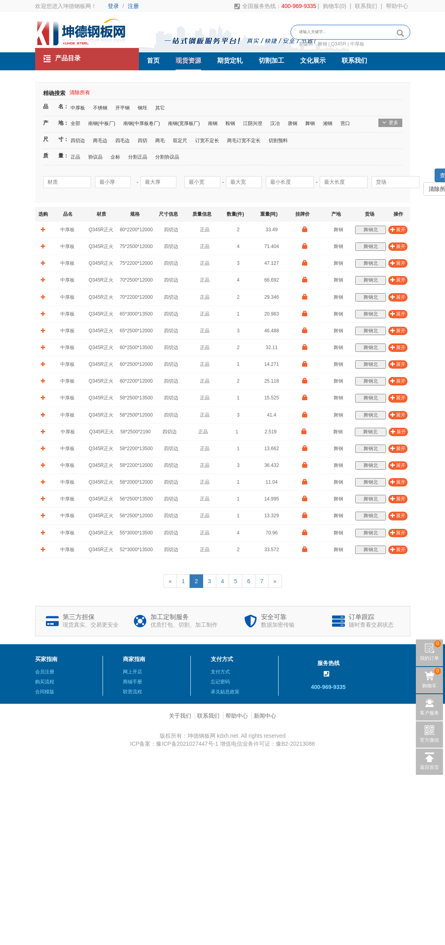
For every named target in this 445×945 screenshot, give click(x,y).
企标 (115, 157)
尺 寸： (56, 139)
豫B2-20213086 (295, 744)
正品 (75, 157)
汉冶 (275, 123)
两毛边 (100, 140)
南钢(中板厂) (101, 123)
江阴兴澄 (252, 123)
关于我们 (180, 716)
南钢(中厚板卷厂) (141, 123)
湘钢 (327, 123)
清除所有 (79, 92)
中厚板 (78, 108)
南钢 (213, 123)
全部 (75, 123)
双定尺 (180, 140)
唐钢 (292, 123)
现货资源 (188, 60)
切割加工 (271, 60)
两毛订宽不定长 (244, 140)
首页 (153, 60)
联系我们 (366, 6)
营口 (345, 123)
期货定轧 (230, 60)
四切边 (78, 140)
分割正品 (137, 157)
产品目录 (62, 59)
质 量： (56, 156)
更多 (390, 122)
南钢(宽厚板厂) (184, 123)
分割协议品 (167, 157)
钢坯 (142, 108)
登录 (113, 6)
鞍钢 (230, 123)
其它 (160, 108)
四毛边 (122, 140)
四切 (142, 140)
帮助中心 (397, 6)
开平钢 (122, 108)
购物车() (334, 6)
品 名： (56, 106)
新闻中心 (265, 716)
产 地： (56, 123)
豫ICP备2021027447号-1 (187, 744)
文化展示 (313, 60)
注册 (133, 6)
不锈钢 (100, 108)
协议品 (95, 157)
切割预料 (278, 140)
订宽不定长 (207, 140)
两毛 (160, 140)
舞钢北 (371, 229)
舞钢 (310, 123)
